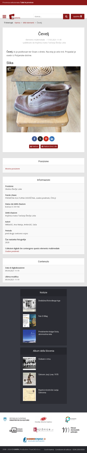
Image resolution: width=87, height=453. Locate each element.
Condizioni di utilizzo (63, 449)
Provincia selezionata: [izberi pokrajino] (18, 2)
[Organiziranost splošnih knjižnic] (43, 419)
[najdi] (66, 16)
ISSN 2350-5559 (78, 449)
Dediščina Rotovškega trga (49, 301)
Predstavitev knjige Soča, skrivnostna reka (48, 333)
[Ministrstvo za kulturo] (16, 419)
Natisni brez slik (49, 146)
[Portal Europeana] (71, 419)
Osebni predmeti (12, 251)
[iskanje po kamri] (48, 16)
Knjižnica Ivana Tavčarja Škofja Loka (50, 43)
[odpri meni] (4, 17)
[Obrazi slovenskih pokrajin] (71, 430)
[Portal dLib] (16, 430)
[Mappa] (77, 16)
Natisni (34, 146)
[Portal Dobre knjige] (34, 439)
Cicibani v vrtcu (44, 359)
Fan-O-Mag (43, 316)
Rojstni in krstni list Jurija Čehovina (48, 391)
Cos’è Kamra (49, 449)
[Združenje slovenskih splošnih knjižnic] (43, 430)
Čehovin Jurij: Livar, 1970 (48, 374)
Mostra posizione (12, 168)
